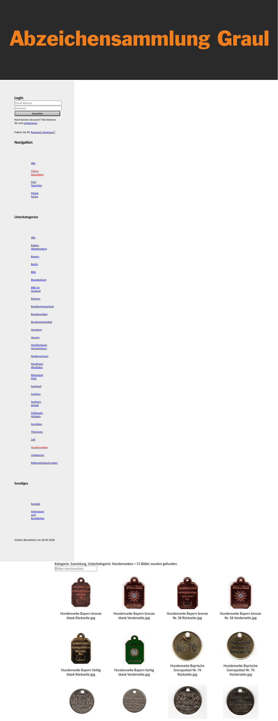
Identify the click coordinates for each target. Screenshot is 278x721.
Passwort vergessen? (43, 132)
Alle (33, 163)
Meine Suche (35, 194)
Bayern (35, 256)
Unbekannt (37, 455)
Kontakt (35, 504)
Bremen (35, 298)
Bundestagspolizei (41, 322)
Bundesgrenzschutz (42, 306)
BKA (33, 272)
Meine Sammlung (37, 172)
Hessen (35, 337)
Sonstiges (36, 424)
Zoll (33, 439)
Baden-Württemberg (39, 247)
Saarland (36, 386)
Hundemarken (39, 447)
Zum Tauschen (36, 183)
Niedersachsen (39, 356)
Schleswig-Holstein (37, 414)
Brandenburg (38, 279)
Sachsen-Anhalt (36, 403)
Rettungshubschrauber (44, 462)
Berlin (34, 264)
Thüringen (37, 431)
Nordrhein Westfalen (37, 365)
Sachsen (36, 394)
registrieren (30, 123)
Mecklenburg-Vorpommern (39, 346)
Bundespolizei (39, 314)
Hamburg (36, 329)
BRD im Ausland (36, 289)
